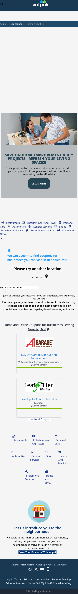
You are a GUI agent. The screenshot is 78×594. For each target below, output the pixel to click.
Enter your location (11, 287)
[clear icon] (5, 291)
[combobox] (39, 287)
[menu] (2, 4)
